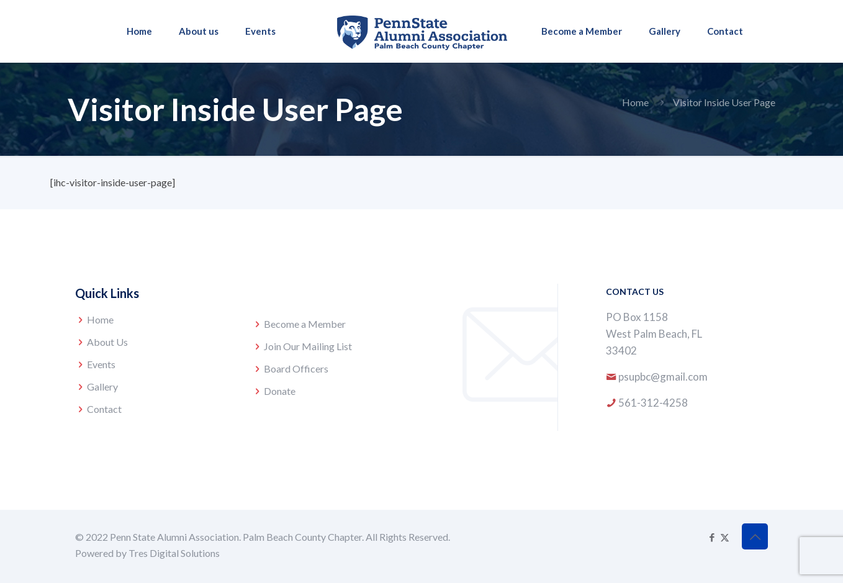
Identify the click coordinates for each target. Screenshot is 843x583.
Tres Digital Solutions (174, 553)
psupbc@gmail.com (663, 376)
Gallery (102, 386)
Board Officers (296, 368)
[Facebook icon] (711, 537)
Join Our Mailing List (308, 346)
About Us (107, 342)
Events (101, 364)
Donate (279, 391)
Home (635, 102)
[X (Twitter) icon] (724, 537)
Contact (104, 409)
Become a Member (305, 324)
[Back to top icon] (755, 536)
